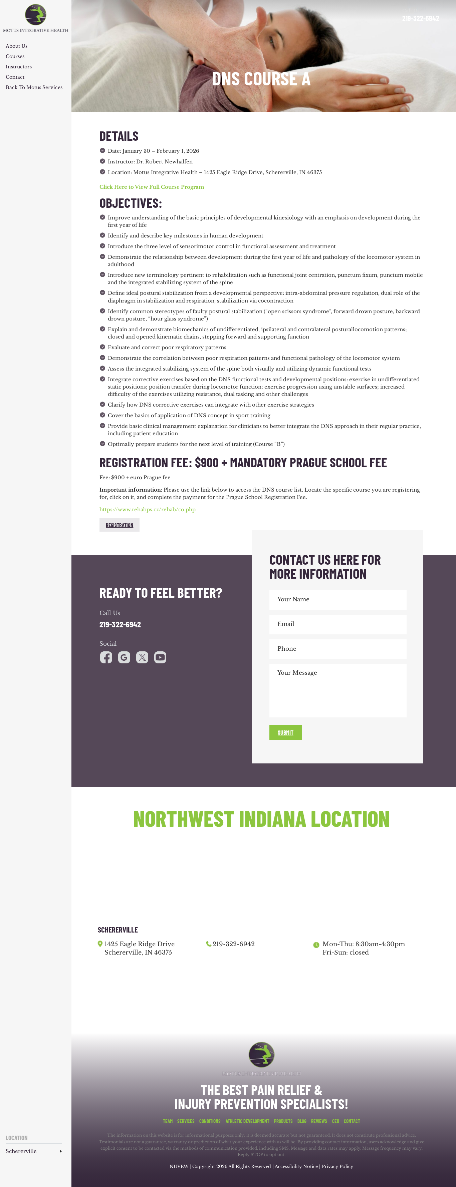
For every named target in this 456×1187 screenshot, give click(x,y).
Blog (301, 1121)
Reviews (319, 1121)
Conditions (210, 1121)
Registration (119, 525)
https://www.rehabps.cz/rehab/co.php (147, 509)
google (124, 657)
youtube (142, 657)
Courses (15, 56)
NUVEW (179, 1166)
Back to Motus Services (34, 87)
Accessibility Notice (297, 1166)
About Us (16, 46)
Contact (15, 77)
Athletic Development (247, 1121)
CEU (335, 1121)
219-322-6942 (420, 18)
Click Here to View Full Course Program (152, 187)
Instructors (19, 67)
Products (283, 1121)
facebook (106, 657)
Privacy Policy (337, 1166)
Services (186, 1121)
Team (168, 1121)
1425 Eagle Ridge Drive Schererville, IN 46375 (139, 948)
